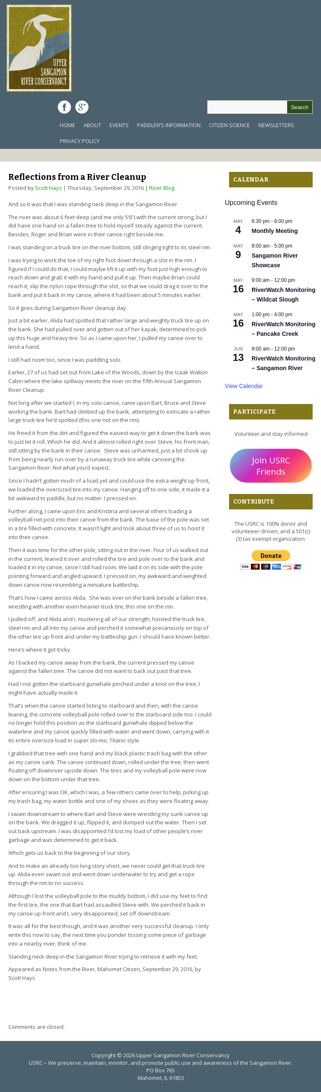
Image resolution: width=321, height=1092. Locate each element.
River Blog (161, 188)
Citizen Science (229, 125)
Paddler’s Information (169, 125)
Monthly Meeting (275, 231)
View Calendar (244, 386)
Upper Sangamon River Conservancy (183, 1055)
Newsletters (276, 125)
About (92, 125)
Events (119, 125)
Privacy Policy (79, 141)
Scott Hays (48, 188)
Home (67, 125)
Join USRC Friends (271, 466)
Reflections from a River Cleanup (77, 177)
